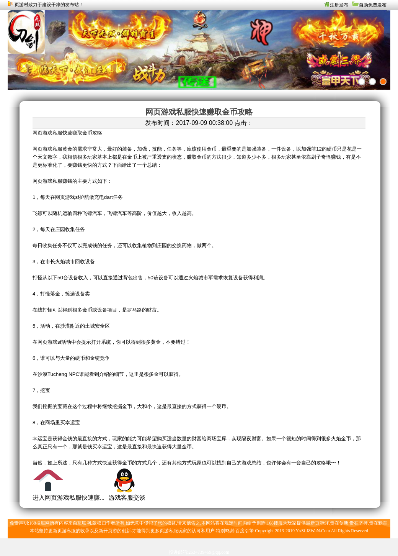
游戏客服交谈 (127, 497)
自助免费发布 (373, 5)
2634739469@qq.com (208, 552)
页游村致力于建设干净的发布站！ (49, 4)
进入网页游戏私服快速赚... (68, 497)
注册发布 (339, 5)
